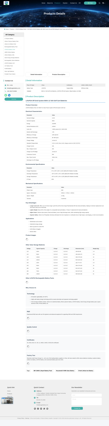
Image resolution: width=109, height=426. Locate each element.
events (65, 3)
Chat (90, 3)
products (57, 3)
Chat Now (13, 99)
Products (12, 29)
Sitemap (27, 424)
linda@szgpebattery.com (13, 88)
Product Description (58, 74)
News (8, 405)
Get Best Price (78, 58)
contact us (73, 3)
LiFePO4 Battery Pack (21, 29)
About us (9, 402)
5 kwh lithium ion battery (85, 376)
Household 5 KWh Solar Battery (65, 376)
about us (50, 3)
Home (43, 3)
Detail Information (36, 74)
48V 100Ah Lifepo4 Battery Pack (43, 376)
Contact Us (10, 408)
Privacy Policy (20, 424)
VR (80, 3)
